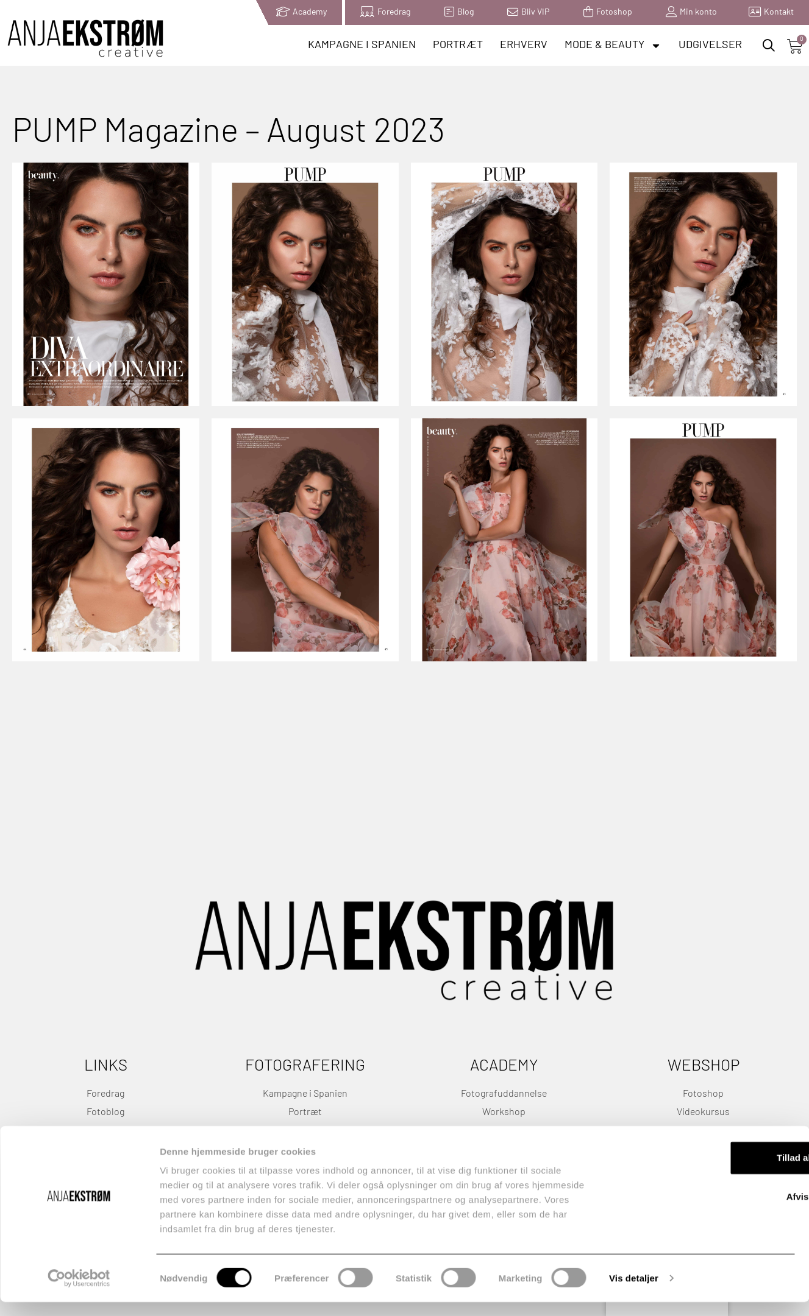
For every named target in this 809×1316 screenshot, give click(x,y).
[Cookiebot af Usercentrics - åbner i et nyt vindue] (79, 1292)
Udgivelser (710, 45)
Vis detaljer (633, 1292)
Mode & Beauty (613, 45)
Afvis (707, 1210)
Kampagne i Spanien (362, 45)
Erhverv (523, 45)
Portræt (458, 45)
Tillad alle (707, 1171)
